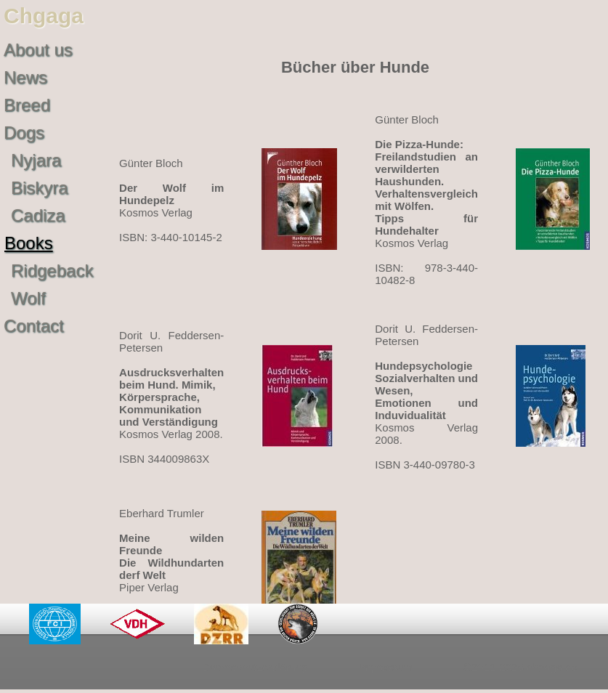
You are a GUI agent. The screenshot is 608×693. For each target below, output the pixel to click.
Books (28, 243)
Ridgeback (52, 270)
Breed (27, 105)
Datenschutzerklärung (255, 667)
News (25, 77)
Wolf (28, 298)
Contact (34, 326)
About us (38, 50)
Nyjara (36, 160)
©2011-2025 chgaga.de (520, 667)
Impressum (386, 667)
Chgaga (44, 16)
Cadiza (38, 215)
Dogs (24, 132)
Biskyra (39, 188)
